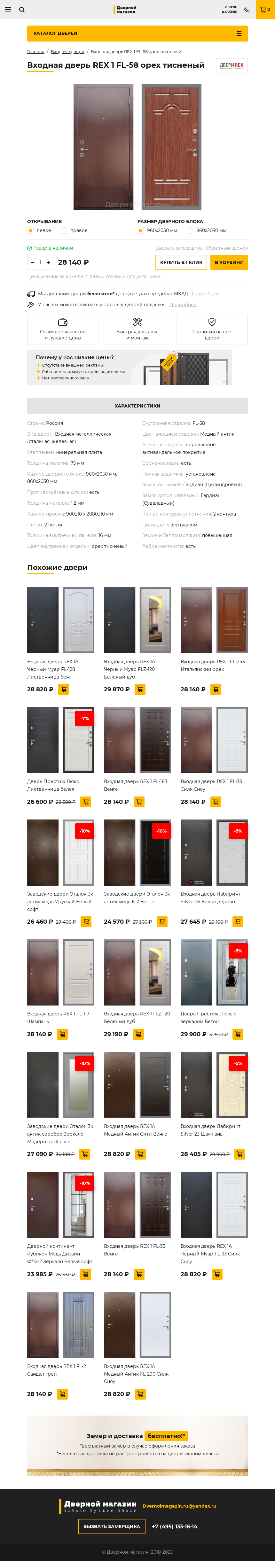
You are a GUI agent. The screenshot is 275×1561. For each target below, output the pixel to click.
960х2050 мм (157, 230)
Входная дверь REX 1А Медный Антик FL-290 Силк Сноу (136, 1374)
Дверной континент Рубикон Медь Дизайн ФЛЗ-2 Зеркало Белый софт (59, 1253)
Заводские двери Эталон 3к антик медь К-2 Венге (137, 898)
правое (74, 230)
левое (39, 230)
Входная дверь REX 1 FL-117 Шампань (58, 1017)
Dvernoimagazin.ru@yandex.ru (179, 1506)
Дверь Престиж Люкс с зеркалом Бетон (208, 1017)
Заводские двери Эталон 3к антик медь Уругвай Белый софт (60, 901)
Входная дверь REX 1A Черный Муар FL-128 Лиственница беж (52, 669)
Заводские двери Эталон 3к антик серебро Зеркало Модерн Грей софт (60, 1134)
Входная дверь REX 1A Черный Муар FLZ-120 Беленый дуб (129, 669)
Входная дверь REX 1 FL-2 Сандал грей (56, 1370)
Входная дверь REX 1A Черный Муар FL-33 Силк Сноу (210, 1253)
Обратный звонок (227, 248)
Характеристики (138, 406)
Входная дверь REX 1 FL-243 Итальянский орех (213, 665)
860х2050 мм (206, 230)
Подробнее (205, 294)
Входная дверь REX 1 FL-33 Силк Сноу (211, 785)
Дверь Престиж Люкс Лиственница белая (53, 785)
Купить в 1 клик (181, 262)
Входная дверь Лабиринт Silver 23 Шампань (210, 1130)
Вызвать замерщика (179, 248)
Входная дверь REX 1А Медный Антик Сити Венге (135, 1130)
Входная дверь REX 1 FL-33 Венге (134, 1250)
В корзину (229, 262)
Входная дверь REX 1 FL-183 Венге (135, 785)
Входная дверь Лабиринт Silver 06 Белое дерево (210, 898)
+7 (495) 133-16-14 (174, 1527)
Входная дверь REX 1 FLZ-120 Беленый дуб (137, 1017)
